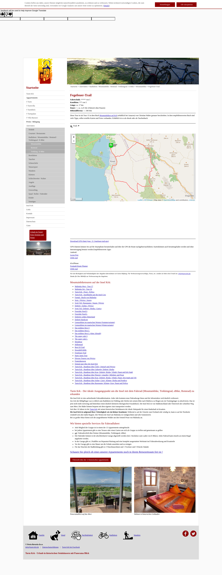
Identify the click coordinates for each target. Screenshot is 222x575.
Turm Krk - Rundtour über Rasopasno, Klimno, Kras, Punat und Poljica (101, 383)
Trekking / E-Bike (37, 152)
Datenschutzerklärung (50, 547)
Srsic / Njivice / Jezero (83, 300)
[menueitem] (71, 126)
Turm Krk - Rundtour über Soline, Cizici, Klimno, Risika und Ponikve (101, 380)
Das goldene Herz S (82, 328)
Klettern (32, 175)
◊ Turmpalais (31, 114)
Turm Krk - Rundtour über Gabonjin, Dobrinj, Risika (94, 369)
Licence (192, 200)
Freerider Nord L (81, 314)
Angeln (31, 182)
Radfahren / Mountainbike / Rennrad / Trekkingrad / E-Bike (43, 138)
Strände (31, 130)
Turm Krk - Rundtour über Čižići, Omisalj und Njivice (95, 367)
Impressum (30, 217)
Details (106, 6)
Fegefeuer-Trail (154, 86)
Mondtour (78, 342)
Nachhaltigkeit (82, 535)
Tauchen (32, 159)
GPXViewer (148, 200)
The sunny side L (81, 339)
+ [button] (74, 131)
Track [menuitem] (76, 125)
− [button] (74, 135)
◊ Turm (29, 102)
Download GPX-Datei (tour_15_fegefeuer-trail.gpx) (89, 241)
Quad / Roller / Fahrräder (38, 194)
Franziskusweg (80, 361)
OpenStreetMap (169, 200)
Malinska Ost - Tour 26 (83, 289)
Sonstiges (32, 201)
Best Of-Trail (80, 347)
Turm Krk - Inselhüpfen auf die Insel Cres (90, 295)
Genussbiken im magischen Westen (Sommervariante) (95, 322)
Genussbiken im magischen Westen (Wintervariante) (94, 325)
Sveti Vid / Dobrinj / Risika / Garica (88, 308)
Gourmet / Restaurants (37, 133)
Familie (36, 535)
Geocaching (33, 190)
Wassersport (33, 167)
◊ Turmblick (30, 110)
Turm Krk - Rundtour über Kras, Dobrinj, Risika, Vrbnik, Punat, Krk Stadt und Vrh (105, 378)
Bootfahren (33, 155)
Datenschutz (30, 221)
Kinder (31, 198)
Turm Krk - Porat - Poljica (84, 292)
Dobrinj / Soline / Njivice (84, 306)
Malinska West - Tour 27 (84, 286)
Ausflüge (32, 186)
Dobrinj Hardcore (81, 320)
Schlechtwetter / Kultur (37, 178)
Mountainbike (36, 144)
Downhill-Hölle (80, 350)
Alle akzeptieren (187, 5)
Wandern (32, 171)
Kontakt (29, 213)
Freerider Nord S (81, 311)
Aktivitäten (30, 126)
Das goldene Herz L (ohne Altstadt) (88, 333)
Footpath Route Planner (79, 266)
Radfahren (108, 535)
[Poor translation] (8, 14)
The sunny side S (81, 336)
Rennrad (34, 148)
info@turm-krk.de (184, 273)
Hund (57, 535)
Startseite (32, 87)
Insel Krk (29, 205)
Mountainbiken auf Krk (108, 115)
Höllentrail (79, 344)
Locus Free (74, 255)
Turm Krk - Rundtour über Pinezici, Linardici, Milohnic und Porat (99, 375)
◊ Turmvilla (30, 106)
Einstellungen (165, 5)
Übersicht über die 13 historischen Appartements (90, 460)
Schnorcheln (33, 163)
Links (28, 209)
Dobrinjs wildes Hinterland (85, 317)
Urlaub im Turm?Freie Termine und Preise (37, 235)
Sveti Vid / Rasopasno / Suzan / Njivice (89, 303)
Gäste (28, 225)
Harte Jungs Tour (81, 356)
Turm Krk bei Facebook (71, 547)
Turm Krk (30, 94)
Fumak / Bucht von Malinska (85, 297)
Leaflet (140, 200)
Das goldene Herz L (82, 331)
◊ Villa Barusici (32, 118)
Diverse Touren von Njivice (85, 358)
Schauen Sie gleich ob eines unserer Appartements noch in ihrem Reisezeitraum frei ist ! (116, 451)
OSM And (74, 258)
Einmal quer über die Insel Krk (86, 364)
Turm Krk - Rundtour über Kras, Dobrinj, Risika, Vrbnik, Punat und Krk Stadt (104, 372)
